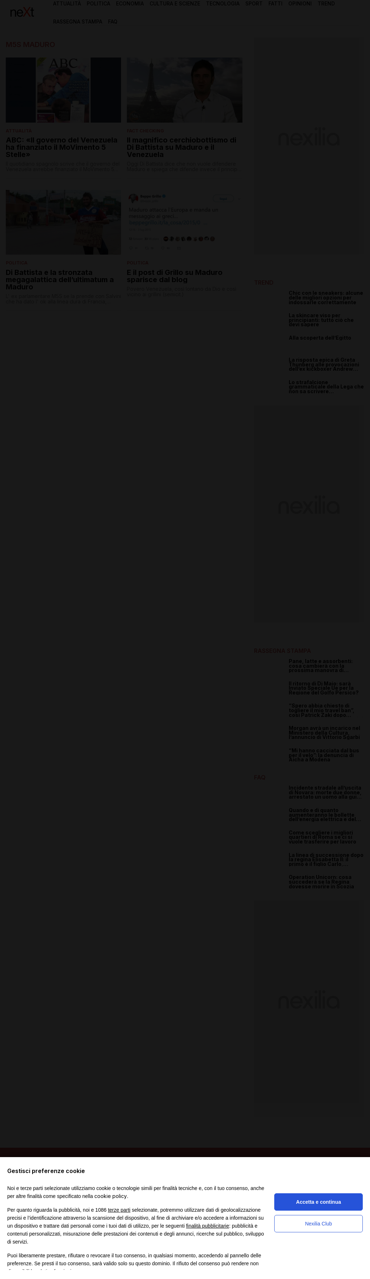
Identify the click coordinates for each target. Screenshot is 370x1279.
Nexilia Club (318, 1224)
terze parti (119, 1210)
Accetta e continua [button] (318, 1202)
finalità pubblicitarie (207, 1226)
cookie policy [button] (110, 1196)
